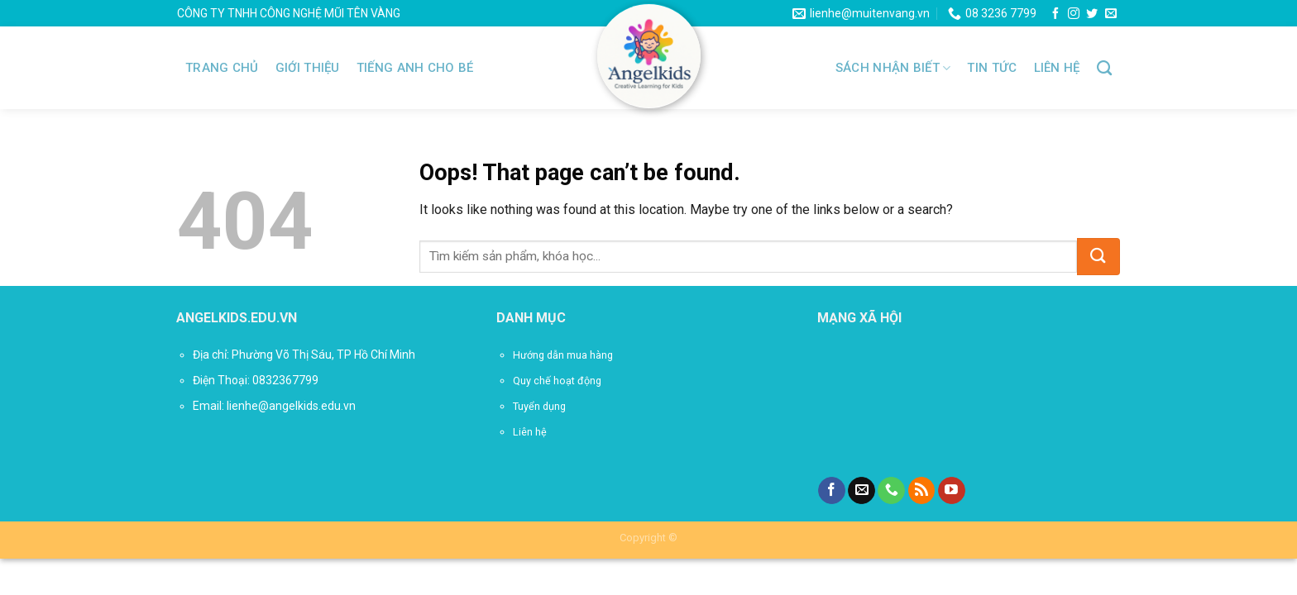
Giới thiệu (307, 67)
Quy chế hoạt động (557, 380)
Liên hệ (1057, 67)
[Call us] (891, 491)
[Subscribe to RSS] (922, 491)
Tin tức (992, 67)
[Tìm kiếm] (1104, 68)
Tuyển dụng (539, 406)
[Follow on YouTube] (951, 491)
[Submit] (1098, 256)
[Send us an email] (1111, 14)
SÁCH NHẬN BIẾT (893, 68)
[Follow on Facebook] (1055, 14)
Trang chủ (222, 67)
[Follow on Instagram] (1073, 14)
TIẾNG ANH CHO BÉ (415, 67)
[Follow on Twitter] (1092, 14)
